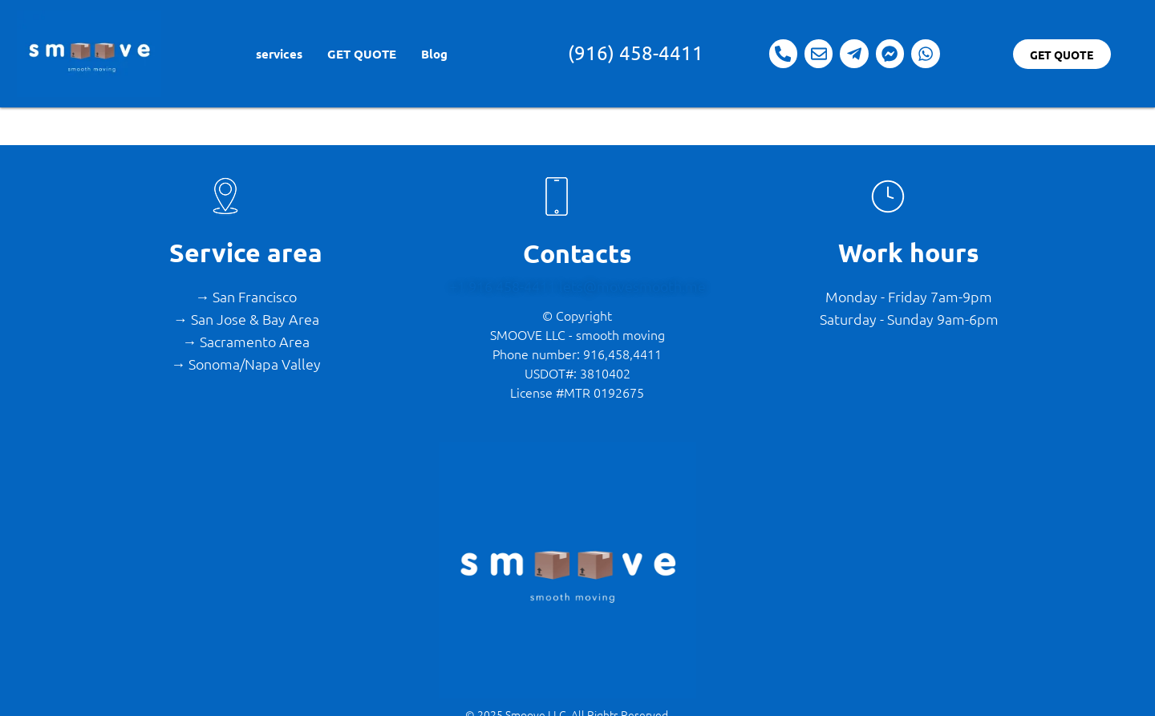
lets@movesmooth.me (632, 286)
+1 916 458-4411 (504, 286)
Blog (434, 54)
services (279, 54)
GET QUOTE (361, 54)
